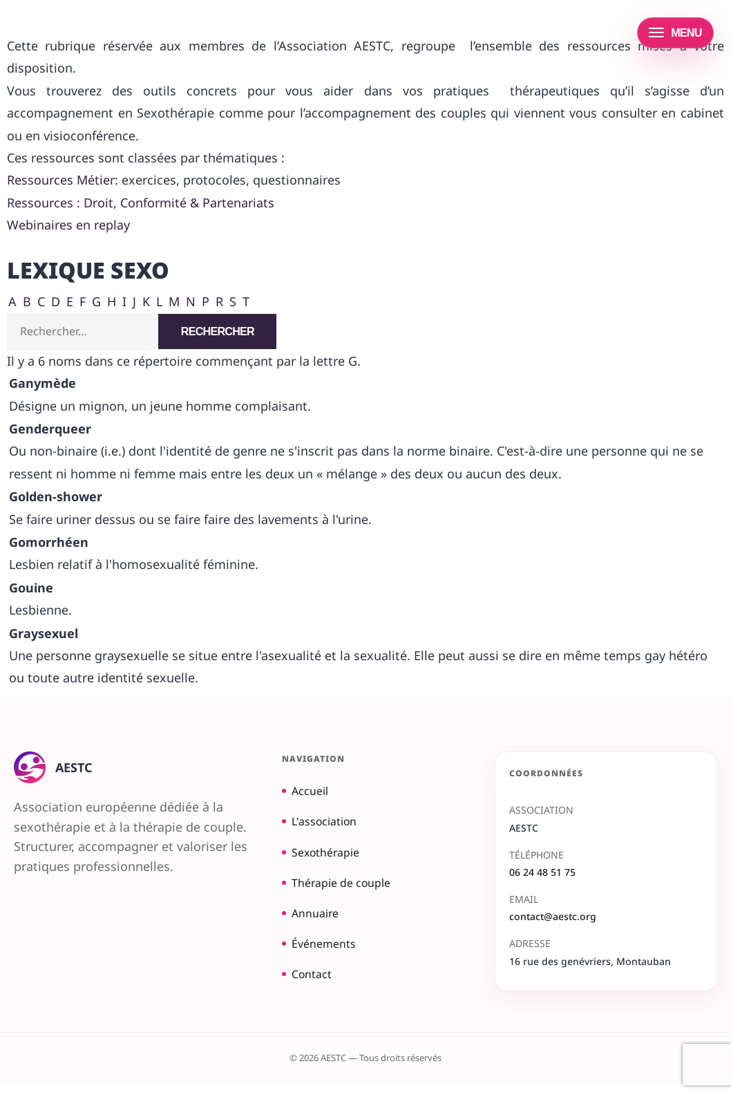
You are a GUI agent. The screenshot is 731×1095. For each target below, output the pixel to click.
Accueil (308, 792)
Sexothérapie (325, 856)
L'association (324, 824)
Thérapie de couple (343, 888)
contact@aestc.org (552, 917)
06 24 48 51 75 (542, 873)
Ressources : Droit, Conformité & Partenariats (140, 202)
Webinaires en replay (68, 224)
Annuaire (313, 920)
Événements (322, 952)
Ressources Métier (61, 179)
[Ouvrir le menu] (675, 32)
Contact (309, 983)
